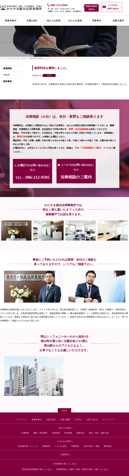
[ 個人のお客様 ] (65, 428)
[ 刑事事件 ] (65, 455)
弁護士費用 (118, 21)
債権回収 (81, 433)
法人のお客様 (75, 21)
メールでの (112, 7)
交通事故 (25, 433)
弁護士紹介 (32, 21)
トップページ (21, 420)
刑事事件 (96, 21)
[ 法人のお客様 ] (65, 441)
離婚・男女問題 (40, 433)
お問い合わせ (92, 420)
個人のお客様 (54, 21)
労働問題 (56, 433)
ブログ (24, 58)
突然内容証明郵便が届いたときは (37, 469)
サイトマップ (109, 420)
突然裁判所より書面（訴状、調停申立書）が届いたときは (82, 469)
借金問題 (68, 433)
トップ (3, 58)
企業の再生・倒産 (91, 446)
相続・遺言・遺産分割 (99, 433)
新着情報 (7, 68)
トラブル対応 (61, 446)
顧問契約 (108, 446)
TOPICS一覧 (13, 58)
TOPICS (78, 420)
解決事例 (7, 81)
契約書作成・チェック (28, 446)
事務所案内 (10, 21)
